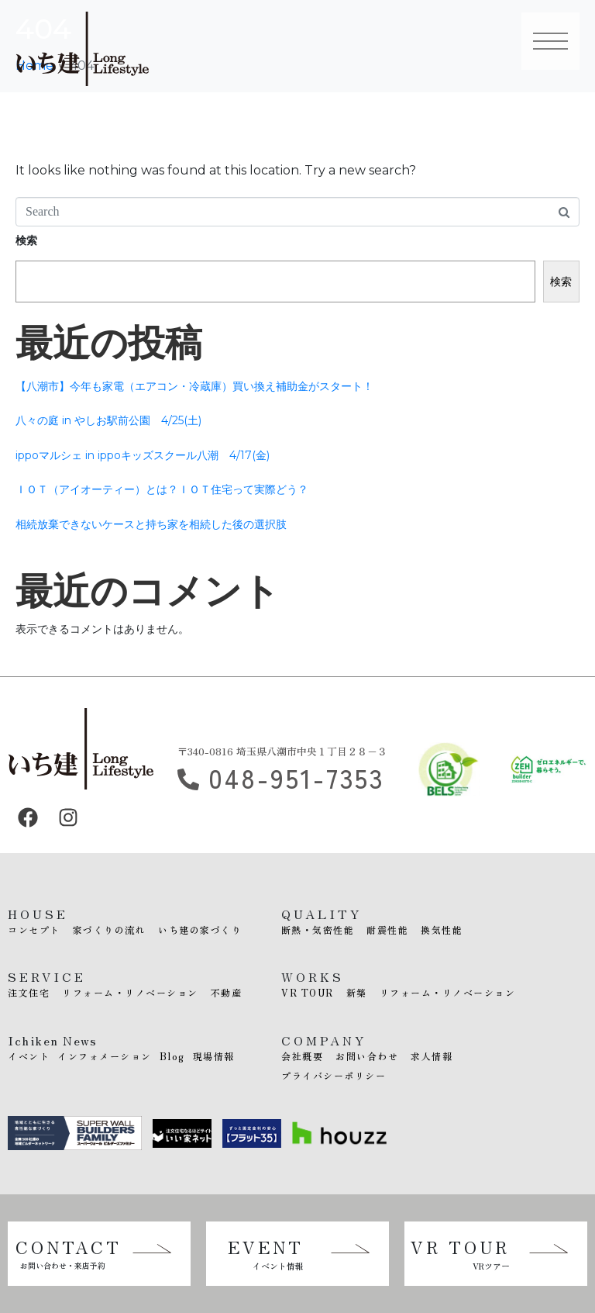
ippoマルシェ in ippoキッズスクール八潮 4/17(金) (142, 455)
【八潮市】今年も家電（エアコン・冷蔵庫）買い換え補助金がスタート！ (194, 386)
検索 (26, 240)
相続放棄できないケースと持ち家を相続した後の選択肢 (151, 524)
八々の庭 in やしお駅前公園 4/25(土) (108, 420)
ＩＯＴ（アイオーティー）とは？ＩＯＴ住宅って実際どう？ (161, 489)
